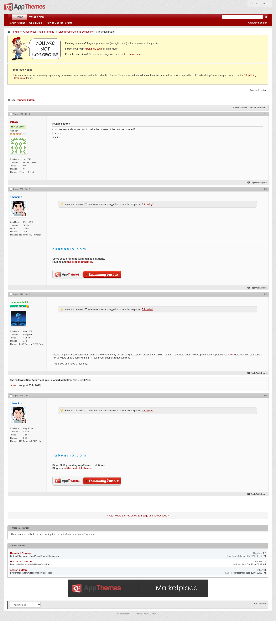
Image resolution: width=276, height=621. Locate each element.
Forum (15, 31)
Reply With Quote (257, 182)
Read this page (94, 48)
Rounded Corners (20, 553)
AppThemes (260, 603)
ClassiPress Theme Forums (38, 31)
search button (18, 570)
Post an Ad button (21, 561)
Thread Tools (239, 107)
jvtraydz (14, 385)
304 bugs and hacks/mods (152, 515)
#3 (265, 294)
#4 (265, 395)
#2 (265, 188)
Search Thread (257, 107)
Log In (253, 3)
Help (265, 3)
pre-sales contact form (129, 54)
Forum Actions (17, 23)
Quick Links (35, 23)
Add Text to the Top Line (122, 515)
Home (19, 17)
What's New (36, 17)
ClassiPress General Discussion (76, 31)
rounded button (26, 100)
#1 (265, 113)
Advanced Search (257, 22)
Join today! (147, 204)
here (230, 354)
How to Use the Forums (59, 23)
